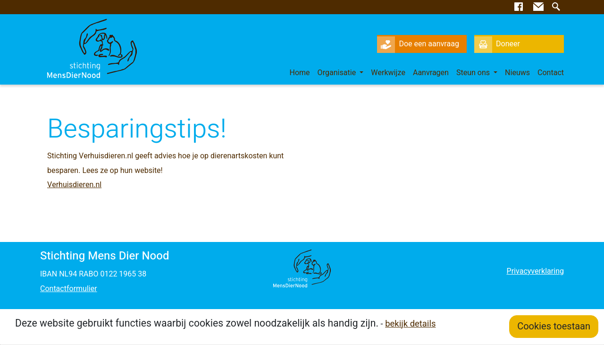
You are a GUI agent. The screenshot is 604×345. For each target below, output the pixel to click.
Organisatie (338, 72)
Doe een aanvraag (418, 44)
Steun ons (474, 72)
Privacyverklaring (535, 271)
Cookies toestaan (553, 326)
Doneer (497, 44)
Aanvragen (431, 72)
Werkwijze (388, 72)
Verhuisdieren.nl (74, 184)
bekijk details (410, 324)
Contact (550, 72)
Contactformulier (68, 288)
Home (300, 72)
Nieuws (517, 72)
